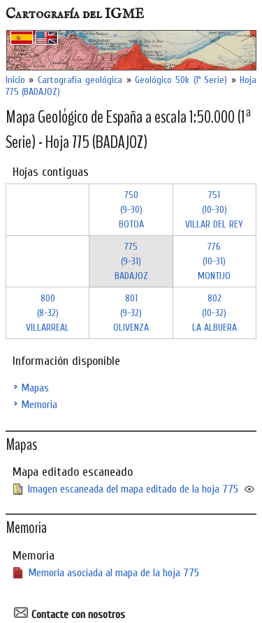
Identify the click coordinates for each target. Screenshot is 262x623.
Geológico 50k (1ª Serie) (181, 80)
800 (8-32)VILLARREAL (47, 312)
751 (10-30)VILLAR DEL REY (214, 209)
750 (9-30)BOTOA (131, 209)
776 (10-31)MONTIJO (214, 261)
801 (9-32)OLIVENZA (131, 312)
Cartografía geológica (80, 80)
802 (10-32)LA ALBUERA (214, 312)
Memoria (39, 404)
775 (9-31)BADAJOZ (131, 261)
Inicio (15, 80)
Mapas (35, 388)
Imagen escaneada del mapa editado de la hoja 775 (133, 489)
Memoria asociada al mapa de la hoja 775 (113, 572)
